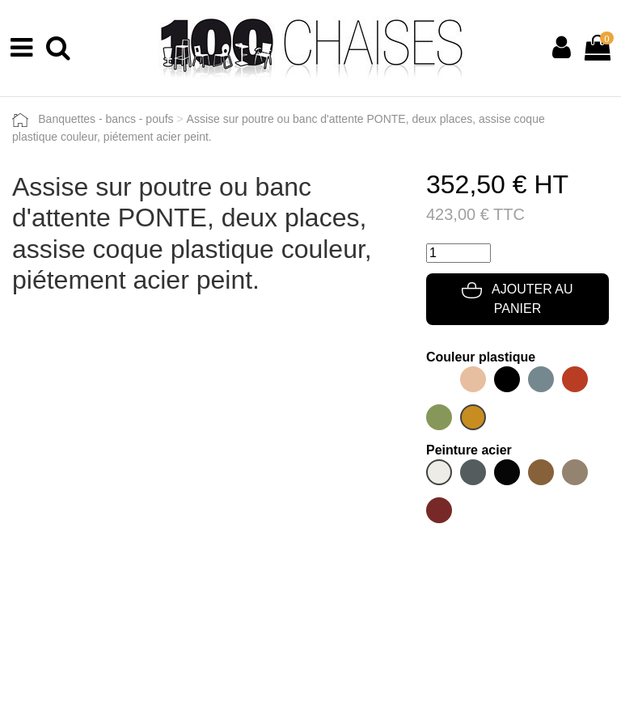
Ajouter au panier (517, 298)
